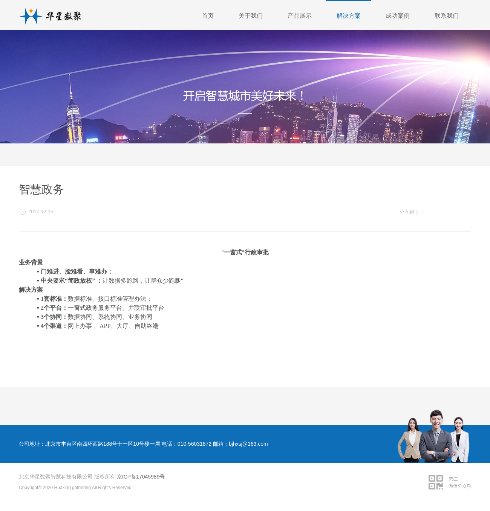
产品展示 (300, 15)
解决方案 (349, 15)
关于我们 (251, 15)
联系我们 (447, 15)
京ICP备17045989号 (141, 477)
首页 (208, 15)
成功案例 (398, 15)
